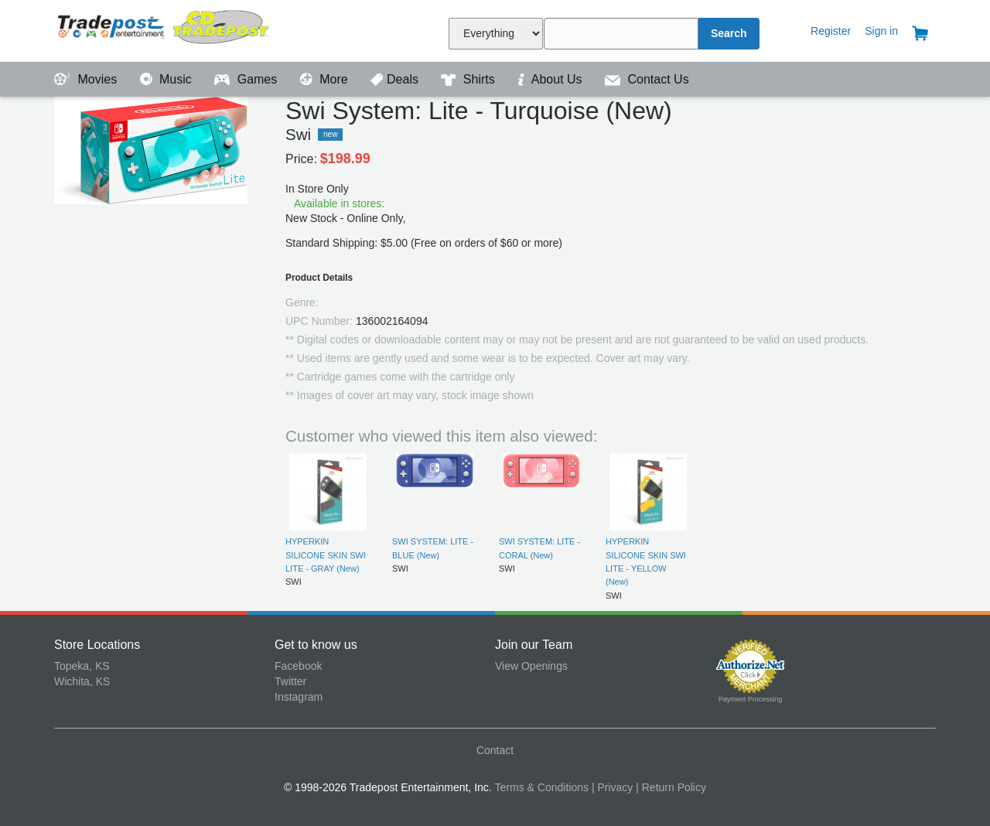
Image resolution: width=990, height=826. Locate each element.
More (325, 79)
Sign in (881, 31)
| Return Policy (671, 787)
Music (168, 79)
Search (729, 33)
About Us (551, 79)
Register (831, 31)
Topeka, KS (82, 666)
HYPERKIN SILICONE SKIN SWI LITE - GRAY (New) (325, 555)
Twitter (290, 681)
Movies (87, 79)
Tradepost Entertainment (164, 29)
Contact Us (647, 79)
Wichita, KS (82, 681)
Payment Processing (751, 699)
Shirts (469, 79)
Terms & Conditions (542, 787)
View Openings (531, 666)
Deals (396, 79)
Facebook (298, 666)
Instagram (299, 697)
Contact (495, 750)
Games (247, 79)
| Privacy (612, 787)
